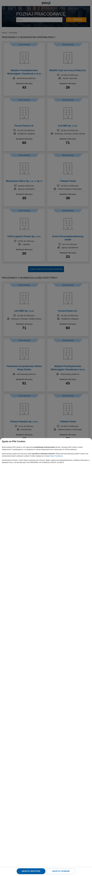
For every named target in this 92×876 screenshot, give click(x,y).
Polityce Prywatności (56, 456)
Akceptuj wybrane (61, 871)
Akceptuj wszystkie (31, 871)
